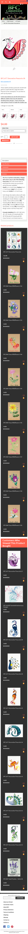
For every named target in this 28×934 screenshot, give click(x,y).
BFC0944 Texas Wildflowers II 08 (12, 491)
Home (3, 21)
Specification (5, 164)
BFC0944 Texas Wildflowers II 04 (12, 354)
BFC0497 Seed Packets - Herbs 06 (13, 879)
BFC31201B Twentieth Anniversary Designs (13, 606)
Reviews (4, 174)
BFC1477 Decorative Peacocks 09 (13, 640)
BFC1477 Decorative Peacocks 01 (13, 845)
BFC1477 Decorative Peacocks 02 (13, 811)
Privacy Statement (8, 910)
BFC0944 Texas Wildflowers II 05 (12, 389)
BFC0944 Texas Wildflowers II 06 (12, 423)
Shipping (5, 915)
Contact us (6, 920)
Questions (5, 171)
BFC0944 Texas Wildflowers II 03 (12, 320)
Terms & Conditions (8, 912)
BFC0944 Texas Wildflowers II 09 (12, 525)
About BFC (6, 907)
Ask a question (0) (6, 81)
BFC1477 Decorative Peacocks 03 (13, 776)
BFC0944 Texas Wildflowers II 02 (12, 286)
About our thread (8, 902)
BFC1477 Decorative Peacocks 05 (13, 708)
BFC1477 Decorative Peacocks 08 (13, 674)
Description (5, 160)
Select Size (5, 128)
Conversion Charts (8, 904)
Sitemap (5, 917)
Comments (5, 167)
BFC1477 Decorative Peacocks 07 (13, 571)
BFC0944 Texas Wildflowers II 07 (12, 457)
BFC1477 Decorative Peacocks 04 (13, 742)
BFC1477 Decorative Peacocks (12, 252)
